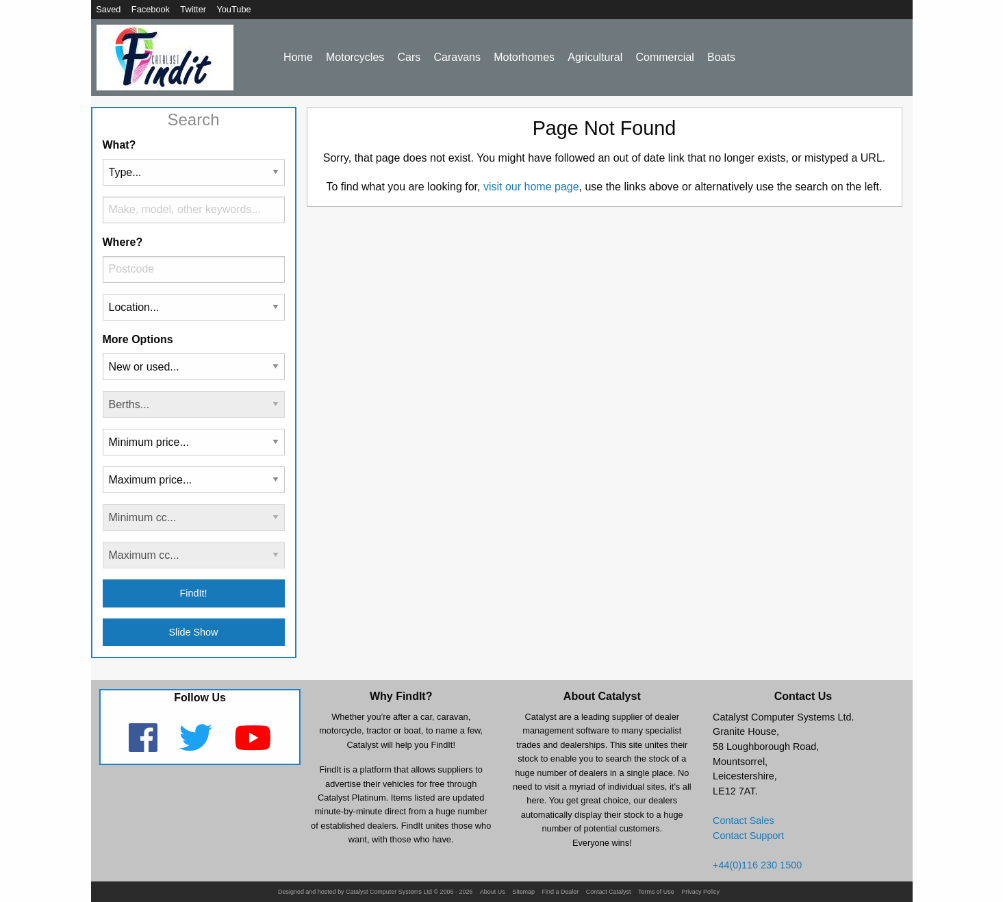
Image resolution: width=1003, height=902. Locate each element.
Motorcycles (355, 57)
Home (298, 57)
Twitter (193, 9)
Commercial (664, 57)
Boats (721, 57)
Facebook (150, 9)
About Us (492, 892)
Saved (108, 9)
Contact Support (748, 835)
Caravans (456, 57)
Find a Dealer (560, 892)
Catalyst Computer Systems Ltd (389, 892)
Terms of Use (656, 892)
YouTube (233, 9)
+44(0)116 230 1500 (757, 865)
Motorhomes (524, 57)
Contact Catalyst (608, 892)
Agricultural (595, 57)
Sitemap (523, 892)
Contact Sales (743, 820)
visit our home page (531, 186)
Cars (409, 57)
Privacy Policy (700, 892)
